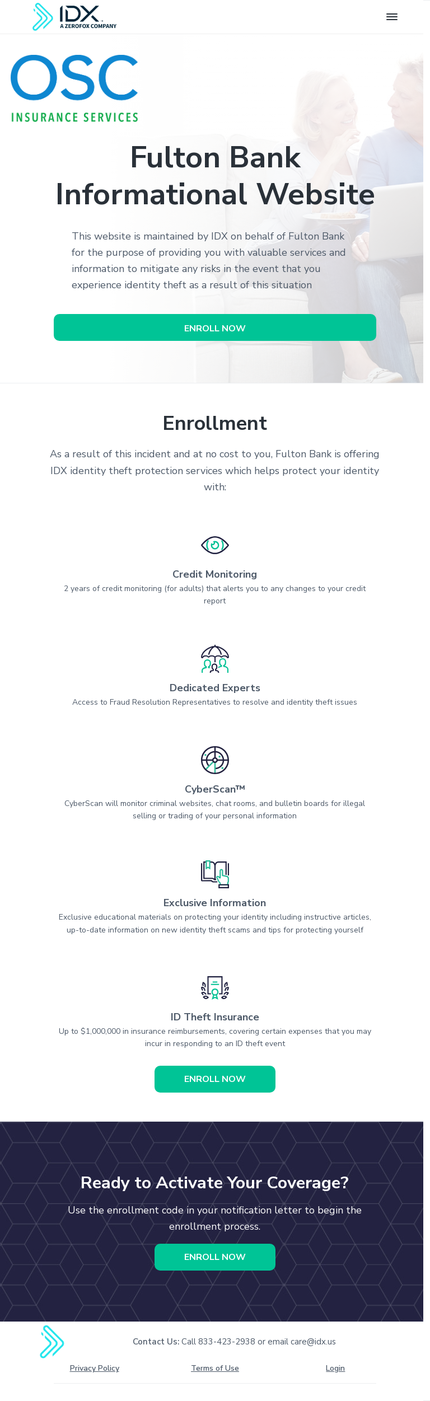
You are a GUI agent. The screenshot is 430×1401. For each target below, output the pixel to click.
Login (335, 1368)
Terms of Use (215, 1368)
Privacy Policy (94, 1368)
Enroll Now (215, 328)
